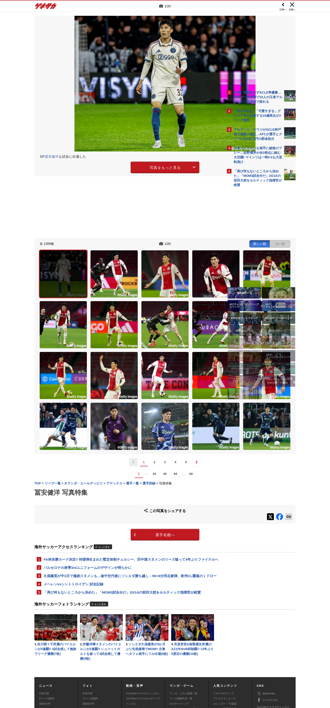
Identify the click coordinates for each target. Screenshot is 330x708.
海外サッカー (46, 656)
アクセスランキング (224, 646)
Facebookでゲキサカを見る (253, 268)
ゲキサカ (45, 7)
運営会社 (138, 674)
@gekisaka (266, 641)
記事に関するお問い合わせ (131, 679)
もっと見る (104, 480)
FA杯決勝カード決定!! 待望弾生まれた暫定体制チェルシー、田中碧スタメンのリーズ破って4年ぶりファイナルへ (129, 495)
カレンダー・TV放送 (224, 651)
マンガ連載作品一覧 (181, 646)
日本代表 (44, 641)
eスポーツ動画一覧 (180, 661)
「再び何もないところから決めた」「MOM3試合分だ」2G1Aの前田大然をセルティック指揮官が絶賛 (122, 538)
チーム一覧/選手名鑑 (224, 656)
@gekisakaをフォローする (252, 258)
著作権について (118, 674)
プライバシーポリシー (197, 674)
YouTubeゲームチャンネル (272, 661)
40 (124, 409)
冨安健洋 (52, 156)
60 (135, 409)
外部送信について (226, 674)
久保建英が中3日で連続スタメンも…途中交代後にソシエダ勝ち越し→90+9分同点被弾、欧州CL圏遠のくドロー (128, 518)
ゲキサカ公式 (267, 648)
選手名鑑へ (125, 468)
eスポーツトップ (179, 651)
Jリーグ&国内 (47, 646)
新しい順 (179, 243)
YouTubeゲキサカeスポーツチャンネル (143, 649)
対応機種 (99, 674)
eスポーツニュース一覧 (183, 656)
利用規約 (174, 674)
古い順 (200, 243)
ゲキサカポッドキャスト (140, 656)
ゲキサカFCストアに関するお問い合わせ (226, 679)
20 (114, 409)
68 (151, 409)
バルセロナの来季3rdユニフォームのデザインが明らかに (88, 507)
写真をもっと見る (125, 167)
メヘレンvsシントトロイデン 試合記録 (73, 529)
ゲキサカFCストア (223, 641)
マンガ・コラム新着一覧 (183, 641)
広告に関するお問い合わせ (95, 679)
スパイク (44, 661)
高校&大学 (45, 651)
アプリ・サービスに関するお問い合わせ (175, 679)
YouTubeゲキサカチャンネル (142, 641)
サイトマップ (156, 674)
